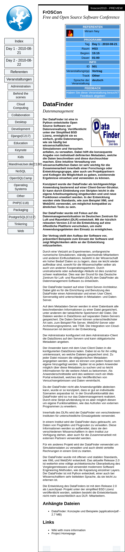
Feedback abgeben (92, 95)
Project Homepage (63, 533)
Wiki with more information (68, 530)
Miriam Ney (92, 31)
